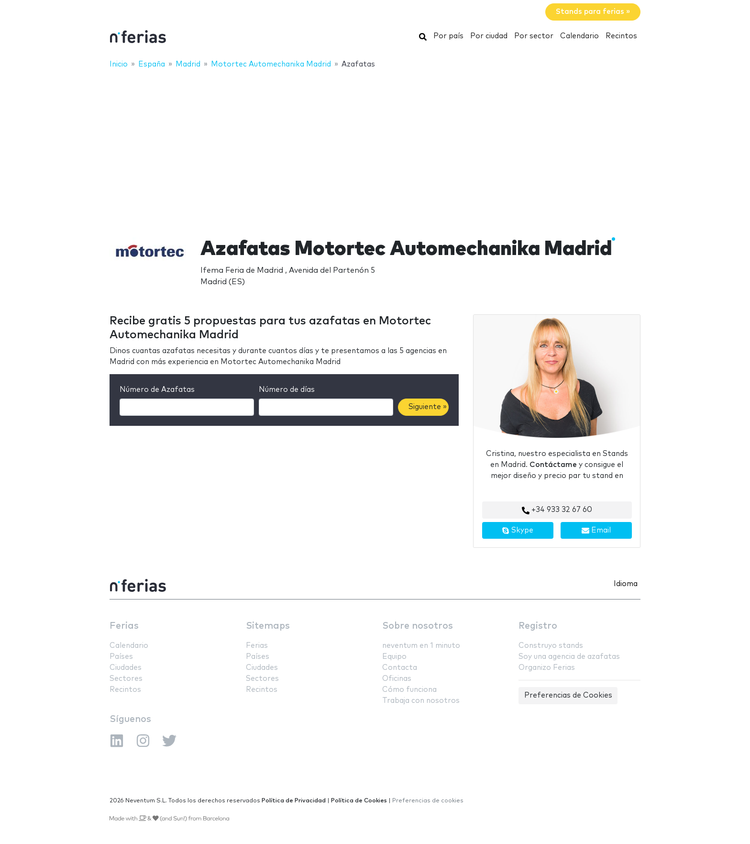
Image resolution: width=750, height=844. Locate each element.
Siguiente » (427, 407)
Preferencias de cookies (427, 801)
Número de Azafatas (157, 389)
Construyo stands (550, 645)
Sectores (126, 678)
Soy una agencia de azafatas (569, 656)
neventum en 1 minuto (421, 645)
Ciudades (126, 667)
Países (121, 656)
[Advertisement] (375, 147)
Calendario (579, 36)
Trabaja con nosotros (421, 700)
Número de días (287, 389)
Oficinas (396, 678)
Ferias (124, 626)
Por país (448, 36)
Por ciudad (488, 36)
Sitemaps (268, 626)
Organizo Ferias (546, 667)
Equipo (394, 656)
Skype (517, 530)
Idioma (626, 584)
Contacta (399, 667)
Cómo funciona (409, 689)
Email (596, 530)
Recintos (621, 36)
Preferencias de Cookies (568, 695)
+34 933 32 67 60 (557, 510)
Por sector (533, 36)
